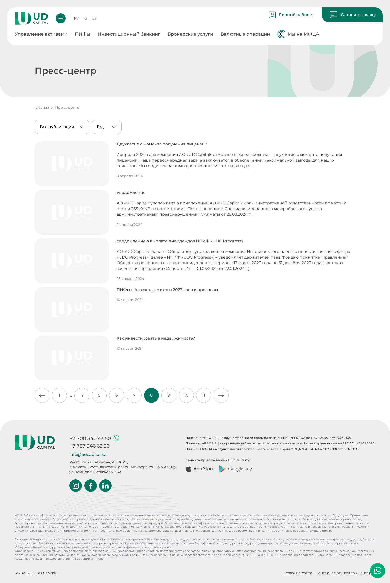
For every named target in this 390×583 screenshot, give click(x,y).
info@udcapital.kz (87, 454)
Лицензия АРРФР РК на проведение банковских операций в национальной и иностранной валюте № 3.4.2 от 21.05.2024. (280, 443)
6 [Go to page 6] (116, 395)
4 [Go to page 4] (82, 395)
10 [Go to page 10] (186, 395)
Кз (85, 18)
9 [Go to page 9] (169, 395)
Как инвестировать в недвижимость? (156, 338)
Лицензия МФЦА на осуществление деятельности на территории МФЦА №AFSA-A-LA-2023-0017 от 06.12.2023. (272, 449)
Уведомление (131, 192)
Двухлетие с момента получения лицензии (162, 144)
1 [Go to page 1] (59, 395)
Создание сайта (297, 573)
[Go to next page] (221, 395)
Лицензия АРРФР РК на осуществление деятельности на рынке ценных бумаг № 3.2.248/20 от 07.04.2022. (269, 438)
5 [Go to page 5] (99, 395)
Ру (76, 18)
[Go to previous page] (42, 395)
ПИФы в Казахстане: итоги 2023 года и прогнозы (167, 289)
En (95, 18)
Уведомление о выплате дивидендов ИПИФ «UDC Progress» (180, 241)
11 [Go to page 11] (203, 395)
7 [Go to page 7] (134, 395)
